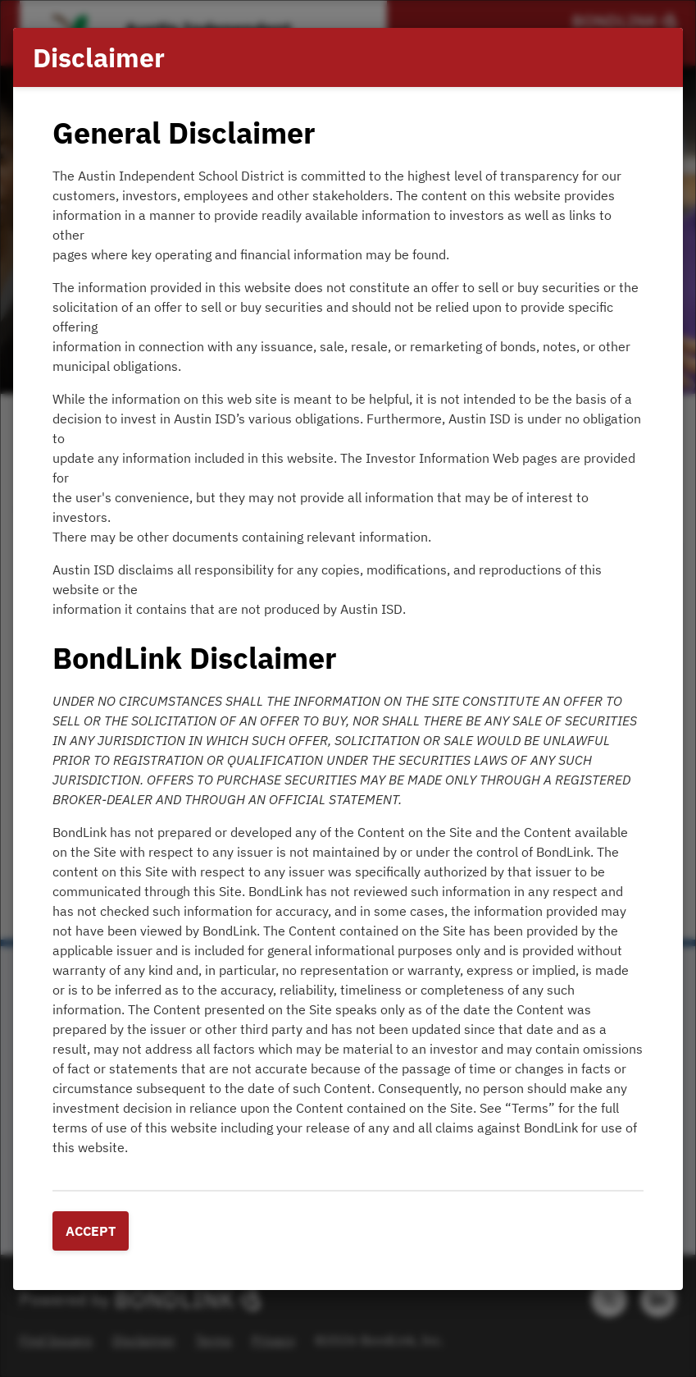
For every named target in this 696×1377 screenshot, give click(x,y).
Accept (91, 1231)
